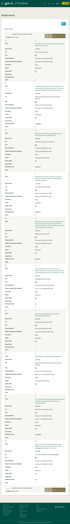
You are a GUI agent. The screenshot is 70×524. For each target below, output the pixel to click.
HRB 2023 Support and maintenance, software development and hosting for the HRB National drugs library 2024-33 (48, 178)
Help (37, 505)
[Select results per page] (9, 34)
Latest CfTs (6, 505)
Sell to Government (41, 509)
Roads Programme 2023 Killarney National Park (48, 356)
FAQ (21, 513)
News (21, 509)
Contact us (39, 511)
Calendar (5, 515)
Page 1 (55, 36)
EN (57, 3)
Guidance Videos (7, 511)
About (38, 507)
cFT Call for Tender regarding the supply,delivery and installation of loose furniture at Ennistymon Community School (49, 401)
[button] (65, 3)
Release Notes (7, 513)
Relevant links (23, 511)
